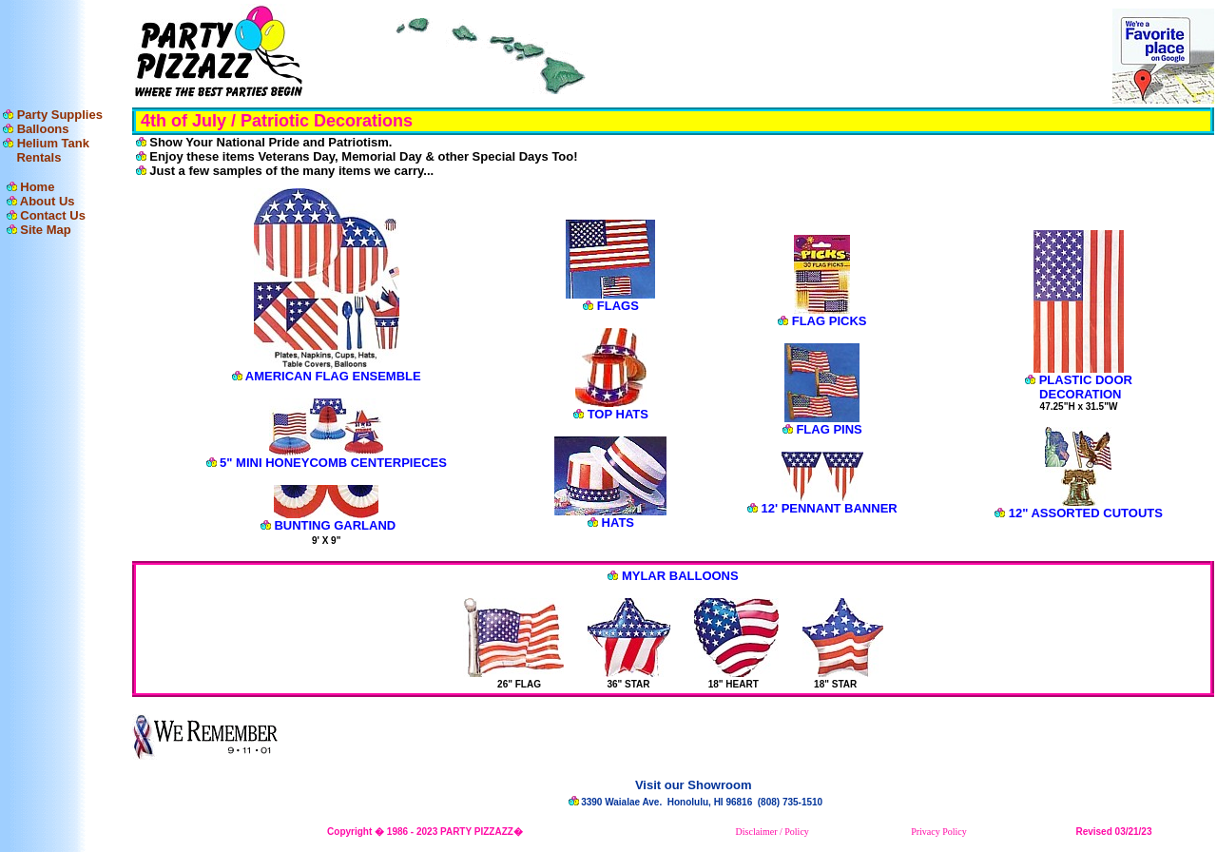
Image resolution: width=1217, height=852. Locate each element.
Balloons (43, 129)
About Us (47, 201)
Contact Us (53, 215)
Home (37, 187)
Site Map (45, 230)
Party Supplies (60, 114)
